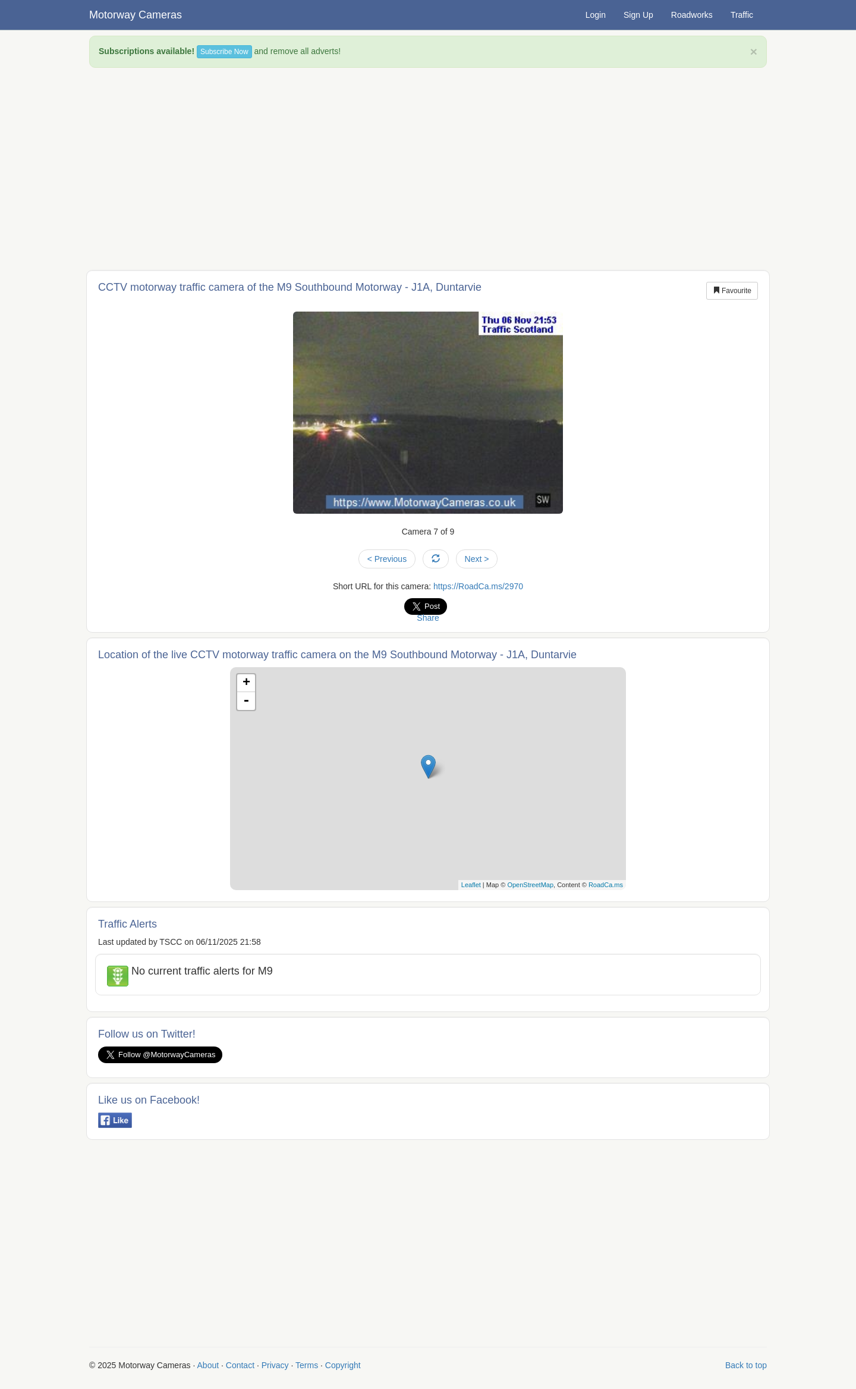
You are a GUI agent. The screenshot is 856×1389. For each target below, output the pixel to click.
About (208, 1365)
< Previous (387, 559)
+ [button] (246, 683)
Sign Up (638, 15)
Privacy (275, 1365)
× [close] (753, 51)
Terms (306, 1365)
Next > (477, 559)
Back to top (746, 1365)
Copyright (343, 1365)
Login (596, 15)
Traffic (742, 15)
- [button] (246, 701)
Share (428, 618)
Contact (240, 1365)
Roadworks (692, 15)
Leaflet (471, 884)
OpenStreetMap (530, 884)
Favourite (732, 291)
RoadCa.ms (605, 884)
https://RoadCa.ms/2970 (478, 586)
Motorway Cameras (135, 15)
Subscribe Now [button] (224, 52)
